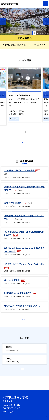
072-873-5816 (13, 404)
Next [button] (46, 21)
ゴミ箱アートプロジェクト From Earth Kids (24, 266)
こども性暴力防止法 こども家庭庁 (19, 173)
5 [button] (47, 33)
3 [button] (42, 33)
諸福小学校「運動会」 (13, 205)
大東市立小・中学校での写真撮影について (22, 308)
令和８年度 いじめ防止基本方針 (18, 295)
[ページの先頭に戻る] (46, 417)
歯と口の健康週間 (12, 283)
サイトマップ (9, 411)
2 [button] (40, 33)
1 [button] (37, 33)
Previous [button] (3, 21)
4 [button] (45, 33)
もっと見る (23, 143)
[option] (24, 21)
